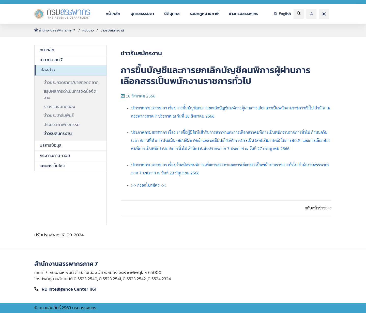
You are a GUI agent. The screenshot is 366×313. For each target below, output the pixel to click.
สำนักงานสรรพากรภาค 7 (55, 30)
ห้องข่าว (88, 30)
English (282, 14)
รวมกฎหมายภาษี (204, 14)
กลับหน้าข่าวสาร (318, 208)
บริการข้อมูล (51, 145)
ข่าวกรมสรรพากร (243, 14)
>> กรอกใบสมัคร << (148, 185)
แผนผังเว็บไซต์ (52, 166)
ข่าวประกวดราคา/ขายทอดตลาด (71, 82)
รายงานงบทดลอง (59, 107)
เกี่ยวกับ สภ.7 (51, 60)
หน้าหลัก (113, 14)
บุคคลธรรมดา (142, 14)
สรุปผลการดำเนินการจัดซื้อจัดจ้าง (69, 94)
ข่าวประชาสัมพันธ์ (58, 115)
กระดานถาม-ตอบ (55, 156)
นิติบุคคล (172, 14)
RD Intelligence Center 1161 (69, 289)
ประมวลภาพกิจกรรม (61, 125)
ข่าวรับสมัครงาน (112, 30)
